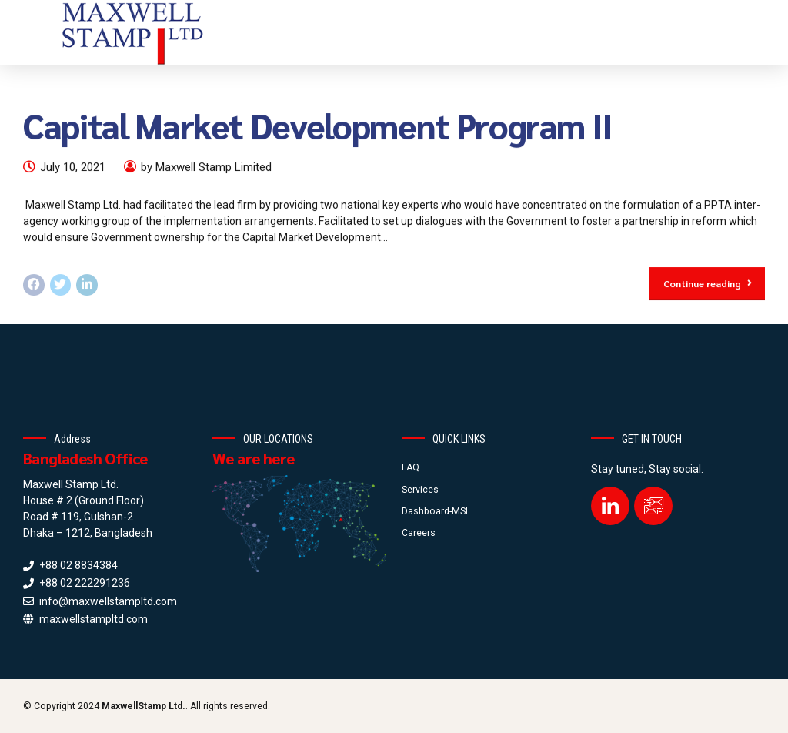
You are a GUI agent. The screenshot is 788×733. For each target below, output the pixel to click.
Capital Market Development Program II (318, 124)
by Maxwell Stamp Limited (206, 167)
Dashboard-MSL (436, 511)
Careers (419, 532)
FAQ (410, 467)
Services (420, 489)
